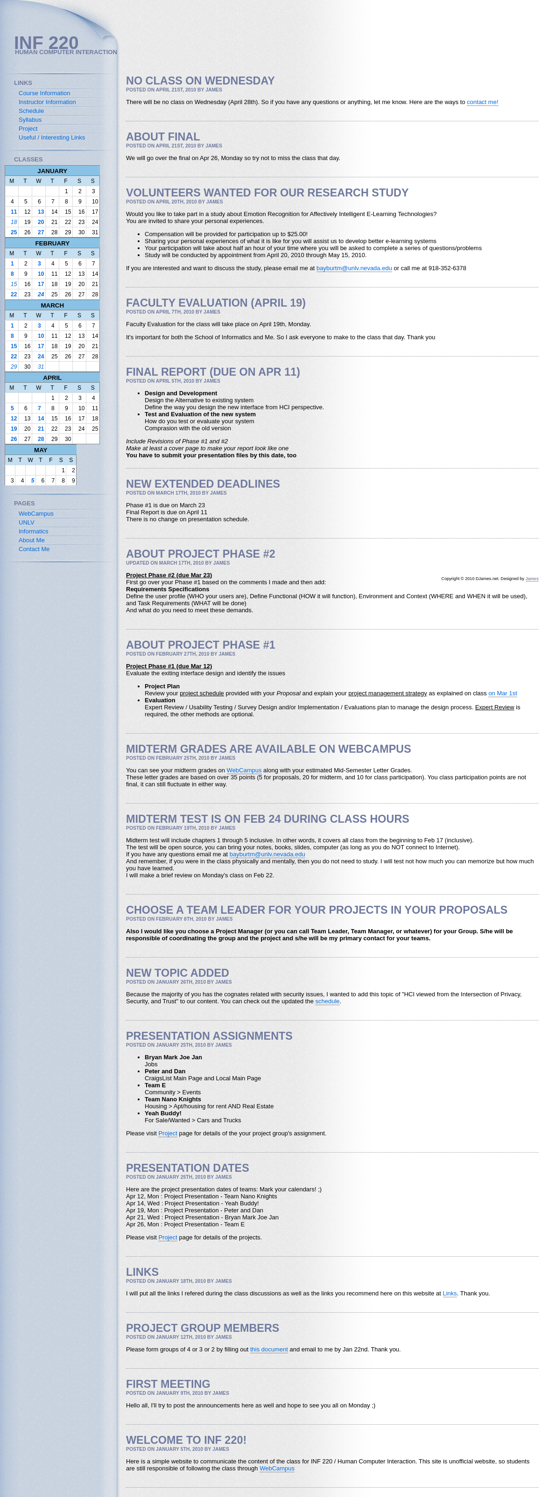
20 (41, 222)
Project (167, 1133)
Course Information (44, 93)
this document (269, 1349)
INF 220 (46, 43)
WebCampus (244, 770)
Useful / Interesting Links (52, 137)
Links (450, 1293)
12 (14, 418)
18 (14, 222)
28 (41, 439)
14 (41, 418)
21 (41, 429)
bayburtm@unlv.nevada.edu (354, 268)
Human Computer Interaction (66, 52)
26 (14, 439)
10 (41, 274)
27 (41, 232)
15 (14, 284)
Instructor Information (47, 101)
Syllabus (30, 119)
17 (41, 284)
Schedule (31, 110)
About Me (32, 540)
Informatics (34, 531)
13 (41, 212)
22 (14, 294)
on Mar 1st (502, 693)
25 (14, 232)
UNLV (27, 522)
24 (41, 294)
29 (14, 367)
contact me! (482, 101)
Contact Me (34, 549)
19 (14, 429)
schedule (327, 1001)
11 (14, 212)
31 (41, 367)
